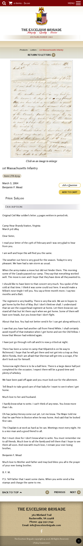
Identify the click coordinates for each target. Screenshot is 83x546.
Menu (74, 3)
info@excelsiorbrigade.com (45, 525)
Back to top (10, 492)
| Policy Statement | (41, 542)
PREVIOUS (59, 492)
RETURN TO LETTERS (39, 54)
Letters (33, 50)
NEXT (73, 492)
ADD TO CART (69, 192)
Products (24, 50)
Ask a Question (69, 185)
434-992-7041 (46, 521)
